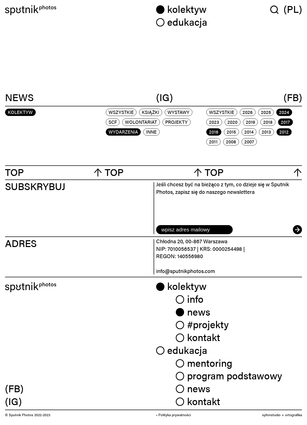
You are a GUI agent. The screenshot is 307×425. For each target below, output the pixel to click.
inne (151, 132)
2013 (266, 132)
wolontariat (141, 122)
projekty (176, 122)
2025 (266, 112)
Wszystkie (121, 112)
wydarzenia (123, 132)
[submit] (297, 229)
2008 (231, 141)
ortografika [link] (293, 414)
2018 (267, 122)
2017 (285, 122)
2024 (284, 112)
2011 (213, 141)
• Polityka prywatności (173, 414)
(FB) (293, 97)
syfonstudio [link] (271, 414)
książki (150, 112)
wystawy (178, 112)
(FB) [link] (14, 388)
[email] (194, 229)
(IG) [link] (13, 401)
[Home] (78, 10)
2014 (249, 132)
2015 (231, 132)
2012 (284, 132)
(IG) (164, 97)
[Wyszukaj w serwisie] (277, 9)
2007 (249, 141)
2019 (250, 122)
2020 (232, 122)
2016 (213, 132)
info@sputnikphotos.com (185, 271)
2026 (248, 112)
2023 (214, 122)
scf (113, 122)
